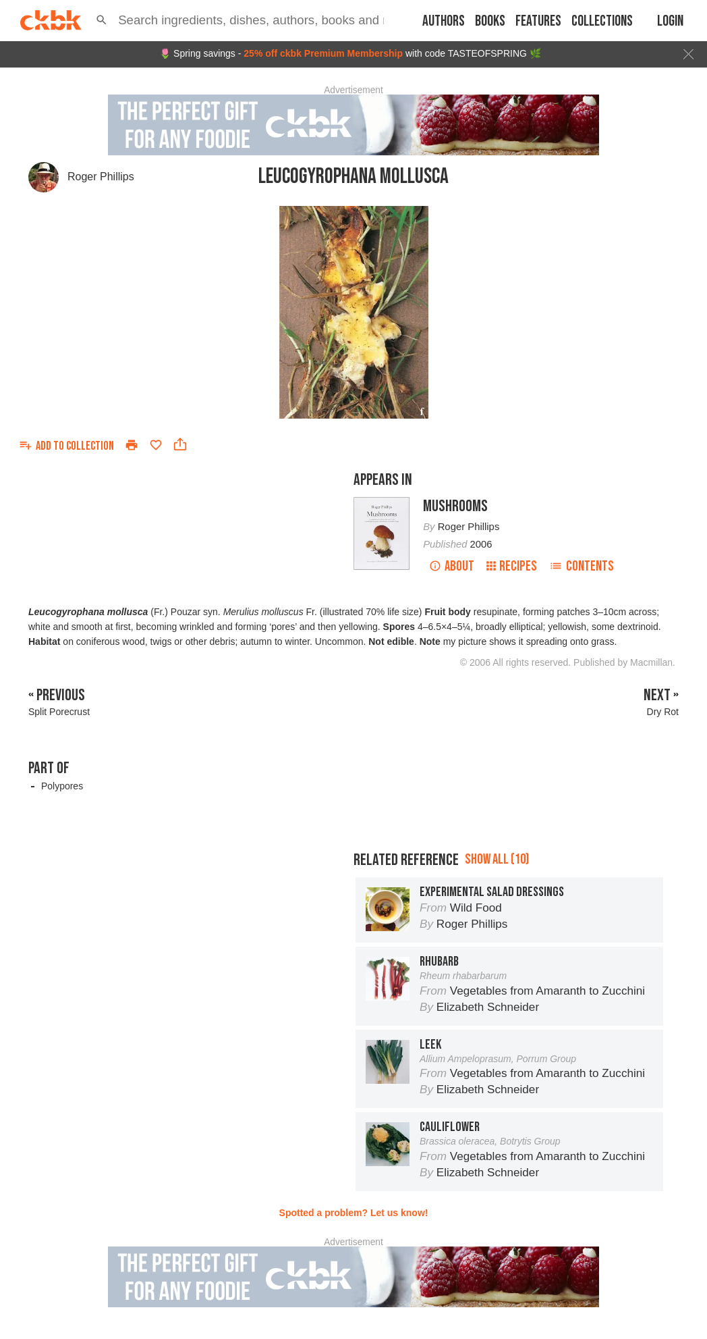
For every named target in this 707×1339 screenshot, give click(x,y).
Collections (602, 21)
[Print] (131, 445)
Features (538, 21)
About (451, 566)
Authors (443, 21)
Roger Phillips (100, 176)
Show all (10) (497, 859)
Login (670, 21)
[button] (101, 20)
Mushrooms (455, 506)
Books (490, 21)
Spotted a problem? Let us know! (353, 1212)
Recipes (511, 566)
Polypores (62, 786)
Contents (581, 566)
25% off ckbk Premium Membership (323, 53)
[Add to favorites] (156, 445)
